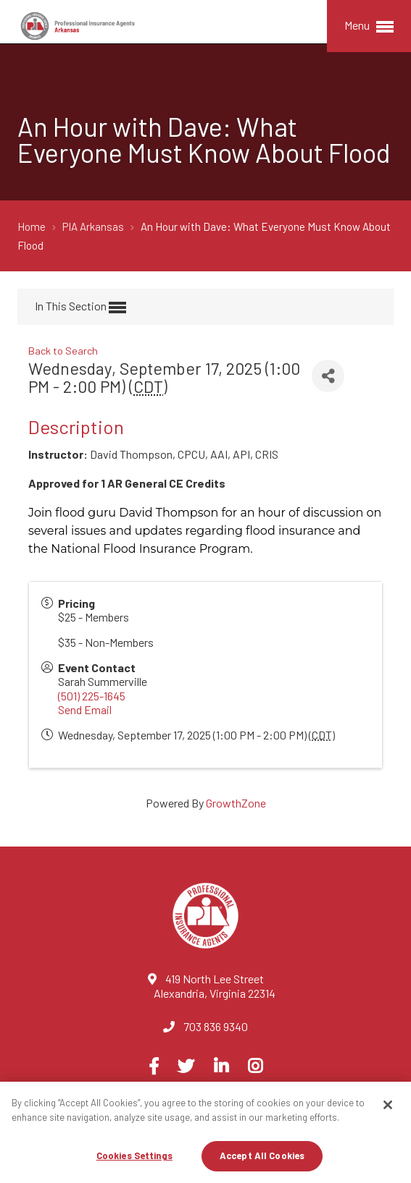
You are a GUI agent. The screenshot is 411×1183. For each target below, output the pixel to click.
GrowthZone (236, 803)
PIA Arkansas (94, 226)
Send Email (85, 709)
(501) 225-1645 (91, 696)
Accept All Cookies (262, 1155)
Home (32, 226)
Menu (369, 26)
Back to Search (63, 350)
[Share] (328, 376)
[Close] (388, 1105)
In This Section (80, 307)
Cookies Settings (134, 1155)
